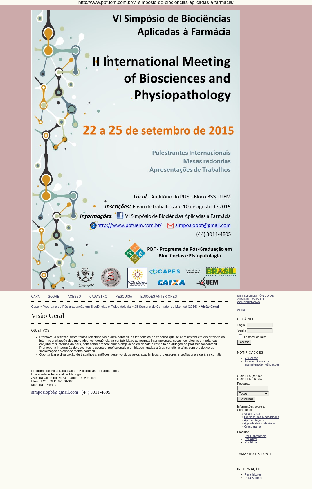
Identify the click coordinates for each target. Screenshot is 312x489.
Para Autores (253, 477)
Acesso (74, 296)
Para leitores (253, 474)
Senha (241, 330)
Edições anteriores (158, 296)
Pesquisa (124, 296)
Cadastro (98, 296)
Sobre (53, 296)
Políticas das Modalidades (261, 417)
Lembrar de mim (255, 337)
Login (241, 325)
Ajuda (241, 309)
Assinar (250, 361)
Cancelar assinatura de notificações (262, 363)
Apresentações (254, 420)
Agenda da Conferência (260, 423)
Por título (251, 442)
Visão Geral (252, 413)
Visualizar (251, 358)
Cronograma (252, 426)
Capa (35, 296)
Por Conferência (255, 436)
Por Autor (251, 439)
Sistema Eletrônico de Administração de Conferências (255, 299)
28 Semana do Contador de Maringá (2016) (165, 306)
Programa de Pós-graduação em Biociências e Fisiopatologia (87, 306)
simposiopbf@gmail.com (54, 392)
